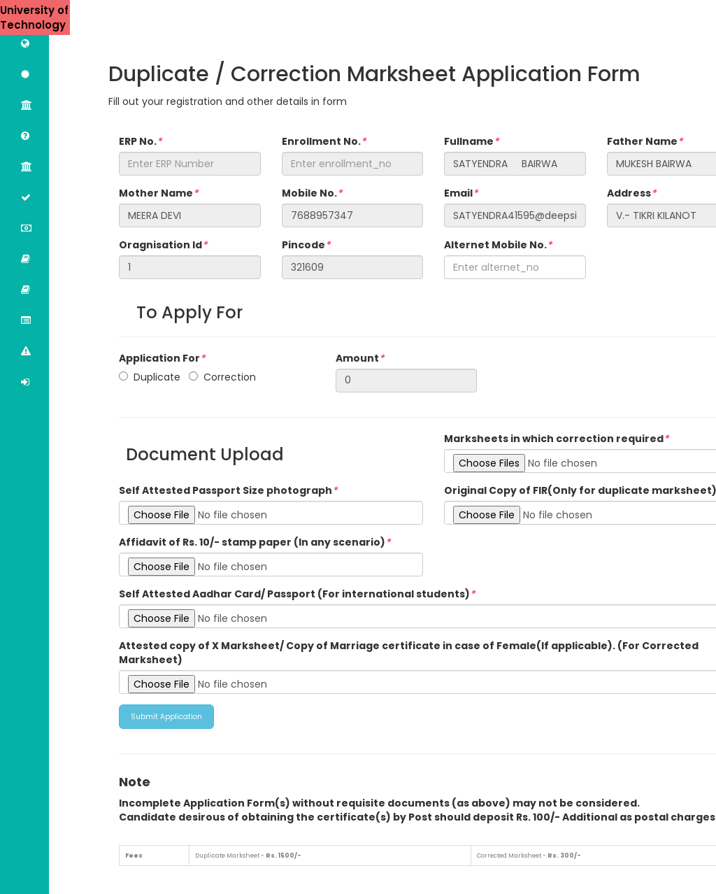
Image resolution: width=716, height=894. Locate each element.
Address (631, 193)
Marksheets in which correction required (556, 439)
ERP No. (140, 141)
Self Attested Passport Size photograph (228, 490)
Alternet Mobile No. (498, 245)
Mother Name (158, 193)
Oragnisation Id (163, 245)
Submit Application (166, 716)
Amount (360, 358)
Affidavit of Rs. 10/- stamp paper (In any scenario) (254, 542)
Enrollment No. (324, 141)
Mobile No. (312, 193)
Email (461, 193)
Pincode (306, 245)
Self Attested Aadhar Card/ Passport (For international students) (297, 594)
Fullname (471, 141)
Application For (162, 358)
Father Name (644, 141)
